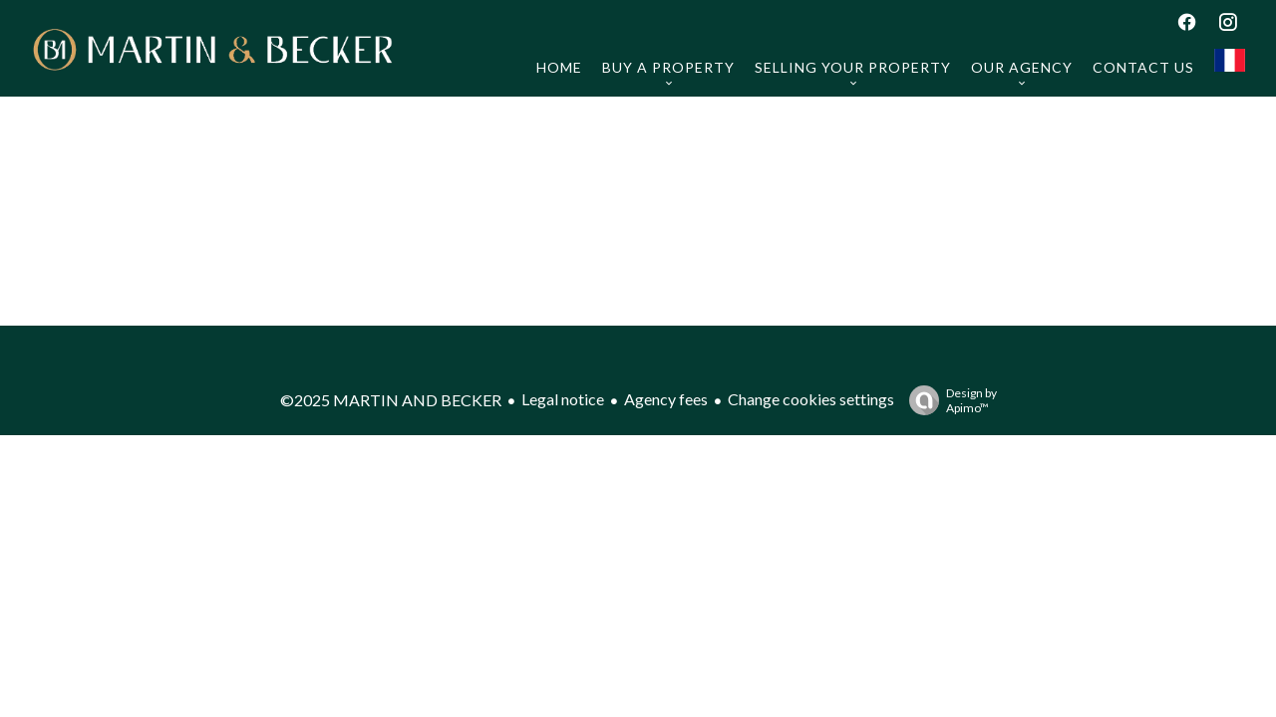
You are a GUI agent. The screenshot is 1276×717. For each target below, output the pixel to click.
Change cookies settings (811, 398)
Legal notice (562, 398)
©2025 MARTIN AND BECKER (390, 399)
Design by (948, 400)
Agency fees (666, 398)
